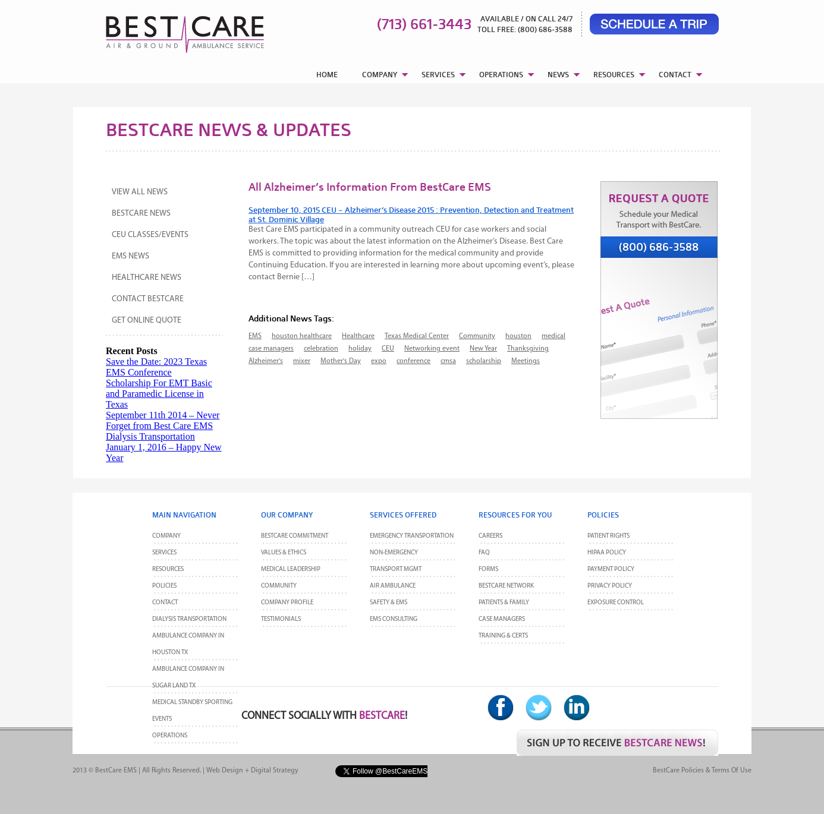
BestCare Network (506, 586)
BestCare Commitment (294, 536)
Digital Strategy (274, 770)
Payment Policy (610, 569)
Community (477, 336)
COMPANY (379, 74)
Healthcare (358, 336)
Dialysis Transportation (150, 436)
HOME (327, 74)
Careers (490, 536)
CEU (388, 348)
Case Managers (502, 619)
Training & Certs (503, 636)
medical (553, 336)
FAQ (484, 553)
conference (413, 361)
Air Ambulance (393, 586)
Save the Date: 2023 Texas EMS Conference (156, 366)
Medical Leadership (290, 569)
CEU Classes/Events (150, 235)
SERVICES (438, 74)
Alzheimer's (266, 361)
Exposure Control (615, 603)
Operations (169, 736)
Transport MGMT (396, 569)
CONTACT (675, 74)
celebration (321, 348)
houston (518, 336)
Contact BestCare (148, 299)
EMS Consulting (393, 619)
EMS (255, 336)
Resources (168, 569)
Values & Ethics (283, 553)
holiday (360, 348)
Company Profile (287, 603)
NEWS (558, 74)
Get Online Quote (146, 320)
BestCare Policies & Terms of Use (702, 770)
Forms (488, 569)
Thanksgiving (528, 348)
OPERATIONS (501, 74)
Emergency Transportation (412, 536)
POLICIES (164, 586)
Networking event (432, 348)
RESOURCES (613, 74)
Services (164, 553)
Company (166, 536)
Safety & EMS (388, 603)
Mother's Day (340, 361)
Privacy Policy (609, 586)
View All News (140, 192)
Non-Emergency (394, 553)
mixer (301, 361)
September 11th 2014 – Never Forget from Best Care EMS (162, 420)
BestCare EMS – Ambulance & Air (169, 29)
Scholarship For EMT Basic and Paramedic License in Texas (159, 393)
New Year (483, 348)
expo (378, 361)
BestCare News (141, 213)
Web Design (224, 770)
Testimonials (281, 619)
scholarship (483, 361)
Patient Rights (608, 536)
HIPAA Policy (606, 553)
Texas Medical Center (417, 336)
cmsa (448, 361)
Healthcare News (146, 277)
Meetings (525, 361)
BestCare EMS (116, 770)
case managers (271, 348)
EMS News (130, 256)
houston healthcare (302, 336)
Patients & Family (504, 603)
